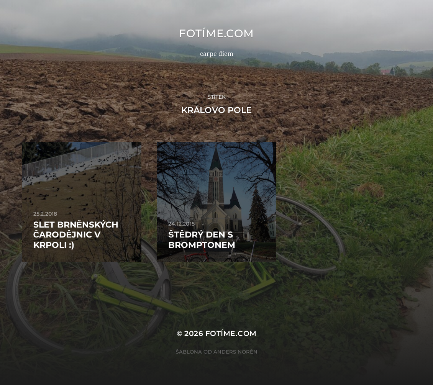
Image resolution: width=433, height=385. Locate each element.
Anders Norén (235, 352)
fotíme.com (216, 33)
